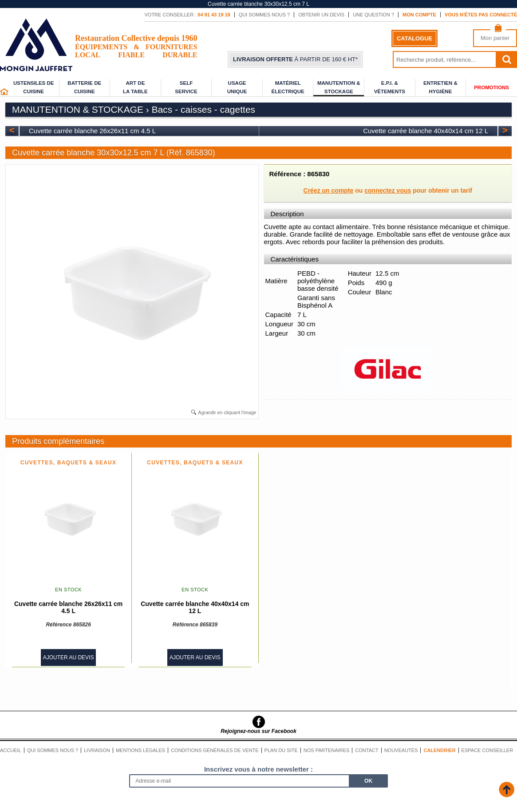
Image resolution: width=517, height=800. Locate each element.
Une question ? (373, 14)
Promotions (491, 87)
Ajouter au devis (68, 657)
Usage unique (237, 87)
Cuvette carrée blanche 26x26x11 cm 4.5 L (92, 131)
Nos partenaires (327, 750)
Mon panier (495, 38)
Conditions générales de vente (214, 750)
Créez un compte (329, 190)
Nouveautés (401, 750)
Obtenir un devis (321, 14)
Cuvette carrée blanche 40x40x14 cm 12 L (425, 131)
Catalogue (414, 38)
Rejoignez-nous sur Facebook (258, 731)
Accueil (10, 750)
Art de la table (135, 87)
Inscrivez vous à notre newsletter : (258, 769)
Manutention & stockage (338, 87)
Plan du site (281, 750)
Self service (186, 87)
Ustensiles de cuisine (33, 87)
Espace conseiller (487, 750)
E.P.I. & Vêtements (389, 87)
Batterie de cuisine (84, 87)
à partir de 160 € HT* (295, 59)
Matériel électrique (288, 87)
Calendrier (439, 750)
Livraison (97, 750)
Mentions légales (140, 750)
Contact (366, 750)
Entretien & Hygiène (440, 87)
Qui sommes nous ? (264, 14)
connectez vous (387, 190)
